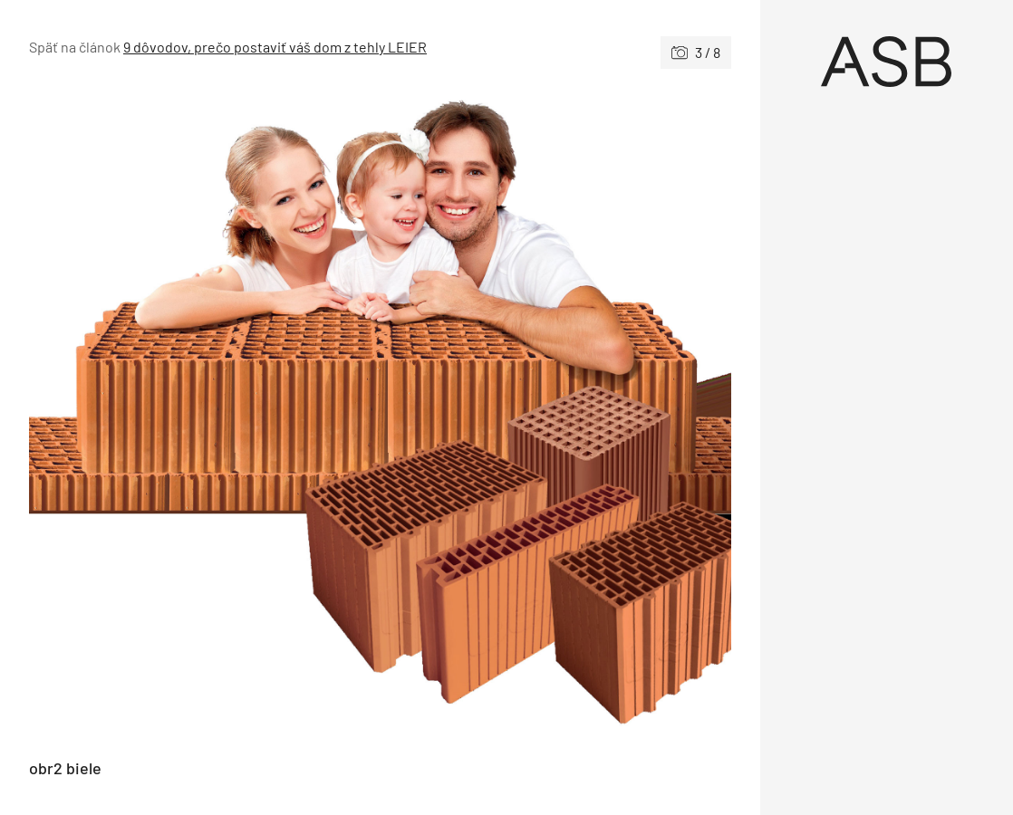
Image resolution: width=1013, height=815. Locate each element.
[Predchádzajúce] (204, 414)
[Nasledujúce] (555, 414)
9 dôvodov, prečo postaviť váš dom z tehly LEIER (275, 46)
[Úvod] (887, 61)
